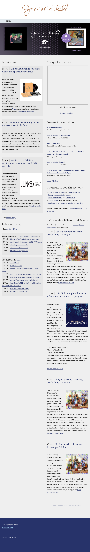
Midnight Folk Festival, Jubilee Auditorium (24, 239)
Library (19, 260)
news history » (11, 218)
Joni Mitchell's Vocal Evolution (58, 135)
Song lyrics (52, 192)
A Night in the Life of (55, 127)
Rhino (14, 109)
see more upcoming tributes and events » (67, 505)
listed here (75, 225)
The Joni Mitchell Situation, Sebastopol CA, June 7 (65, 445)
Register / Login (7, 528)
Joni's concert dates (55, 198)
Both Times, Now (53, 143)
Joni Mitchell (14, 263)
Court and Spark (16, 266)
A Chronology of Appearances (28, 236)
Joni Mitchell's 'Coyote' (56, 162)
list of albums (61, 192)
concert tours (70, 198)
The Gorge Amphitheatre (19, 245)
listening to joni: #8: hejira (19, 291)
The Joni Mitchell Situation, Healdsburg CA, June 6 (65, 381)
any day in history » (12, 229)
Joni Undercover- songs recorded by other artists (65, 203)
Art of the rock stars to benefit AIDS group (25, 274)
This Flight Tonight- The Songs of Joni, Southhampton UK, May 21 (66, 295)
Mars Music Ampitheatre (19, 251)
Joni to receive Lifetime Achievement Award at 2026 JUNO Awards (19, 163)
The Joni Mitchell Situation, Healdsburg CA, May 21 (65, 233)
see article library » (53, 181)
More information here (26, 112)
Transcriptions (53, 200)
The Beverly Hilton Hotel (19, 248)
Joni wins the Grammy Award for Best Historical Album (20, 124)
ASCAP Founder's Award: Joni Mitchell (24, 280)
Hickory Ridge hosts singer (19, 289)
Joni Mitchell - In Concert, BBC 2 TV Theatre (26, 242)
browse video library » (67, 113)
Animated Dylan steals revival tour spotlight (25, 277)
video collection (74, 192)
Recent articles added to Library (59, 195)
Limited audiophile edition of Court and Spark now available (21, 70)
